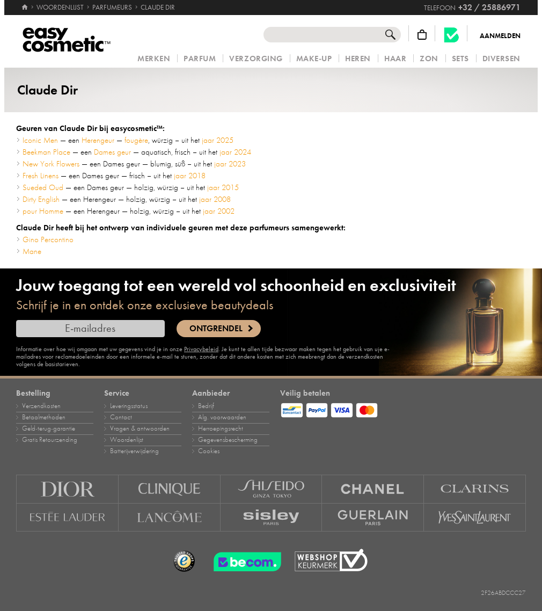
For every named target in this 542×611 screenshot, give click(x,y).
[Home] (24, 2)
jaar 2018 (190, 175)
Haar (395, 59)
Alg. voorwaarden (222, 417)
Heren (358, 59)
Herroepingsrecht (220, 428)
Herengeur (98, 140)
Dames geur (112, 152)
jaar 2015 (223, 187)
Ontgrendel (216, 328)
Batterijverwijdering (134, 451)
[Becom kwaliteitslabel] (451, 34)
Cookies (208, 451)
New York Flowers (51, 164)
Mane (32, 251)
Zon (429, 59)
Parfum (200, 59)
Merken (153, 59)
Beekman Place (46, 152)
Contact (121, 417)
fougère (136, 140)
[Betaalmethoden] (403, 408)
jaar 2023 (230, 164)
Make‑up (314, 59)
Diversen (501, 59)
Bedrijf (206, 406)
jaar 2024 (235, 152)
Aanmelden (500, 36)
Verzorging (255, 59)
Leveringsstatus (129, 406)
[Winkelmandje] (422, 35)
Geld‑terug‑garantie (48, 428)
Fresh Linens (40, 175)
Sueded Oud (43, 187)
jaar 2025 (217, 140)
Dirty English (41, 199)
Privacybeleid (201, 349)
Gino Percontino (48, 239)
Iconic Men (40, 140)
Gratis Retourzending (49, 439)
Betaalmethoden (43, 417)
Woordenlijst (126, 439)
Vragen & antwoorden (140, 428)
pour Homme (43, 211)
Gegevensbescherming (228, 439)
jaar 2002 (219, 211)
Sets (460, 59)
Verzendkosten (41, 406)
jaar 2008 (215, 199)
